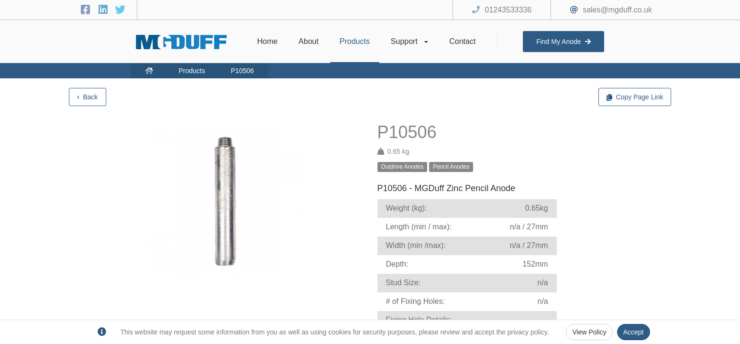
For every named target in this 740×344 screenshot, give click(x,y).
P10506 (242, 71)
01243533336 (508, 10)
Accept (633, 332)
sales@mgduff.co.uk (617, 10)
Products (191, 71)
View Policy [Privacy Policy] (589, 332)
